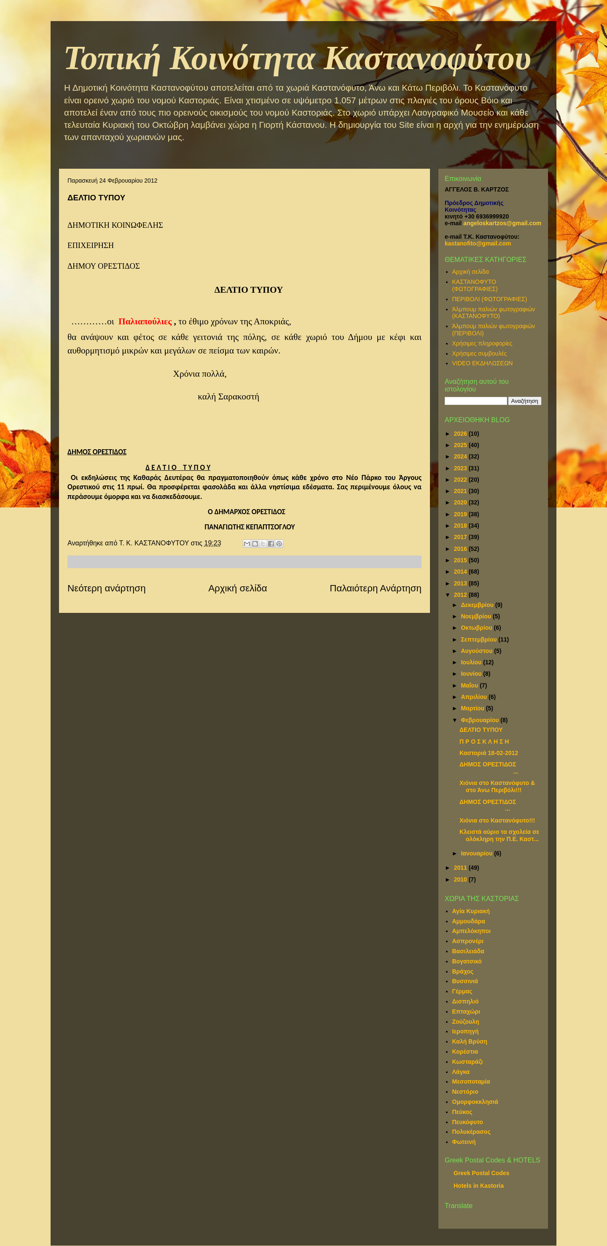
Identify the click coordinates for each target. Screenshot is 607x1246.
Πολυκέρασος (471, 1131)
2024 (461, 456)
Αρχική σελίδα (237, 588)
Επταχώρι (466, 1011)
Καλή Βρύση (470, 1041)
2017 (461, 537)
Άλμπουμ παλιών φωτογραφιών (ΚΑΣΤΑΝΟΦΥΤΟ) (493, 313)
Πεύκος (462, 1111)
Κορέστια (465, 1051)
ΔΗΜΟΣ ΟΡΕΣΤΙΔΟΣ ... (488, 768)
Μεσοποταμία (471, 1081)
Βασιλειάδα (468, 951)
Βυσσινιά (465, 981)
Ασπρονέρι (467, 941)
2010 (461, 879)
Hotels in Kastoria (479, 1185)
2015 (461, 560)
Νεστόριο (465, 1091)
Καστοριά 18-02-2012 (488, 753)
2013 (461, 583)
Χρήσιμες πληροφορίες (482, 343)
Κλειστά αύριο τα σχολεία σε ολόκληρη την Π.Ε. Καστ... (499, 835)
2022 (461, 479)
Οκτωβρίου (477, 627)
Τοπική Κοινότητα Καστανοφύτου (297, 57)
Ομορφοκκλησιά (475, 1101)
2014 (461, 571)
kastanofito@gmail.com (478, 243)
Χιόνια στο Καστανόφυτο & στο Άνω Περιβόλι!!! (497, 786)
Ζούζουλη (465, 1021)
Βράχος (463, 971)
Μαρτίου (473, 708)
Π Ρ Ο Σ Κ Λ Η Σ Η (484, 741)
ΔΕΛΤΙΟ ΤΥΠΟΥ (481, 729)
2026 (461, 433)
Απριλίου (475, 696)
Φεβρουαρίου (480, 720)
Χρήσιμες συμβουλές (479, 353)
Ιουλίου (472, 662)
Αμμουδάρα (468, 921)
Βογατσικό (467, 961)
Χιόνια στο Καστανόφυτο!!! (497, 820)
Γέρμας (462, 991)
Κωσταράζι (467, 1061)
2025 (461, 445)
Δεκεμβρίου (478, 604)
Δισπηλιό (465, 1001)
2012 (461, 594)
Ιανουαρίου (477, 853)
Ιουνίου (472, 673)
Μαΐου (470, 685)
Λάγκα (461, 1071)
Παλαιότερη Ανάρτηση (376, 588)
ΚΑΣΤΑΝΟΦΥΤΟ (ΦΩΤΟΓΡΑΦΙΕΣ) (475, 285)
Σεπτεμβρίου (479, 639)
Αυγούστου (477, 650)
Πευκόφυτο (467, 1122)
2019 (461, 514)
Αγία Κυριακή (471, 911)
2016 (461, 548)
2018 (461, 525)
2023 (461, 468)
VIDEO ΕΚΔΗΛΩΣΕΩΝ (482, 363)
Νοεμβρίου (477, 616)
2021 (461, 491)
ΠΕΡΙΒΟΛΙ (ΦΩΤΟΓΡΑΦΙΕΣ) (489, 299)
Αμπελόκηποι (471, 931)
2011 (461, 867)
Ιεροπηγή (465, 1031)
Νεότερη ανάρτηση (106, 588)
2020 (461, 502)
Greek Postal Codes (481, 1173)
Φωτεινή (464, 1141)
